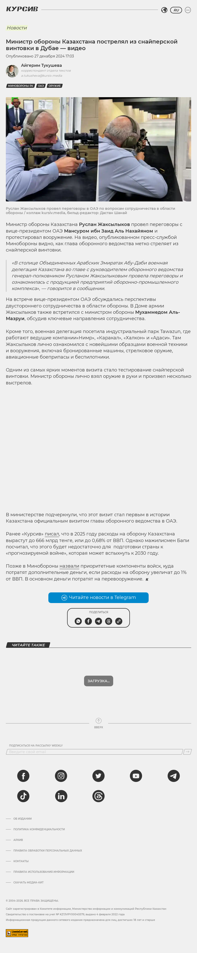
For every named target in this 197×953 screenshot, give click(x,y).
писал (52, 534)
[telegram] (174, 776)
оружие (55, 86)
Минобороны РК (20, 86)
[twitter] (98, 776)
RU (176, 10)
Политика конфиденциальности (39, 829)
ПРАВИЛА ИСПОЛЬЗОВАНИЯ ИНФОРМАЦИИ (43, 872)
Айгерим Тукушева (41, 65)
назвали (69, 566)
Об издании (22, 818)
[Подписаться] (187, 752)
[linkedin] (61, 796)
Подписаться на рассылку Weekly (36, 745)
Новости (17, 28)
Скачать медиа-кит (28, 882)
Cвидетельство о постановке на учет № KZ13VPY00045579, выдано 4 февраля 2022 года (65, 914)
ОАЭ (41, 86)
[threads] (98, 796)
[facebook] (23, 776)
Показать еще (98, 681)
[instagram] (61, 776)
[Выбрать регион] (164, 10)
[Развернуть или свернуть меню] (188, 10)
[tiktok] (23, 796)
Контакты (21, 861)
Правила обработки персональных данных (47, 850)
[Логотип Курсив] (22, 8)
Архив (18, 840)
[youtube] (136, 776)
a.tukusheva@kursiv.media (41, 75)
